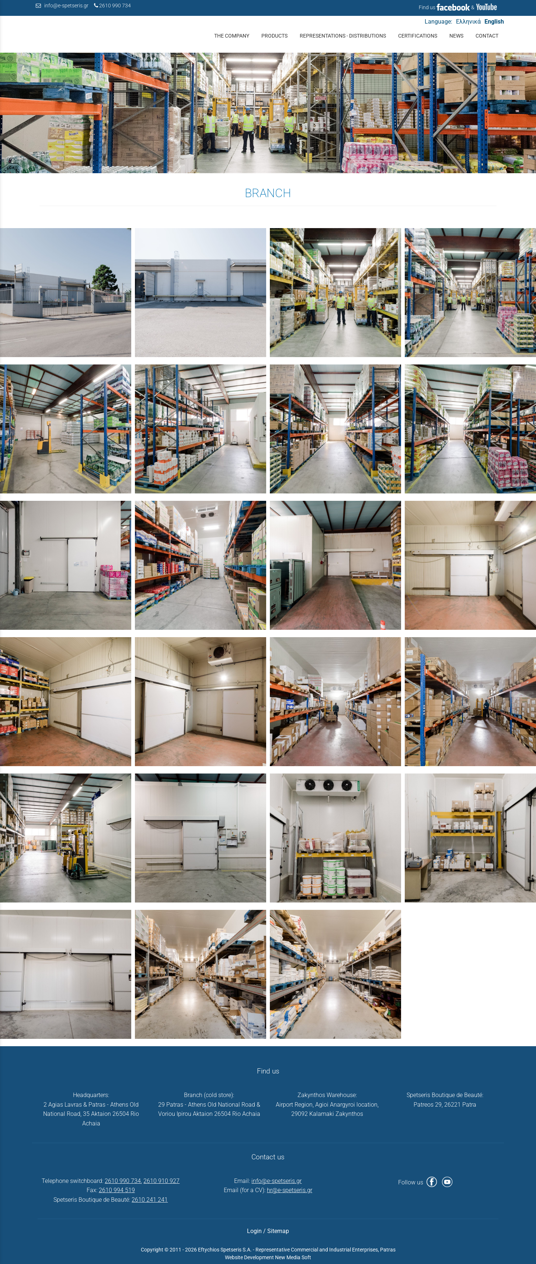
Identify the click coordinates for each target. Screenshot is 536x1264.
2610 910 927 (161, 1180)
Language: (438, 21)
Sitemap (278, 1231)
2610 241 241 (150, 1199)
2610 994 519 (117, 1190)
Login (254, 1231)
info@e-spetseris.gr (66, 6)
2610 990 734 (115, 6)
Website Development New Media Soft (268, 1257)
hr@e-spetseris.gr (289, 1190)
